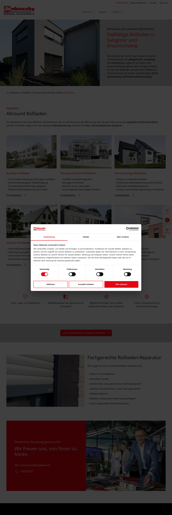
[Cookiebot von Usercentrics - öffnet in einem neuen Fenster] (128, 229)
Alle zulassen (121, 284)
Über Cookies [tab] (123, 237)
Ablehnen (50, 284)
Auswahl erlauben (86, 284)
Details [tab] (86, 237)
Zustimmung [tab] (49, 237)
